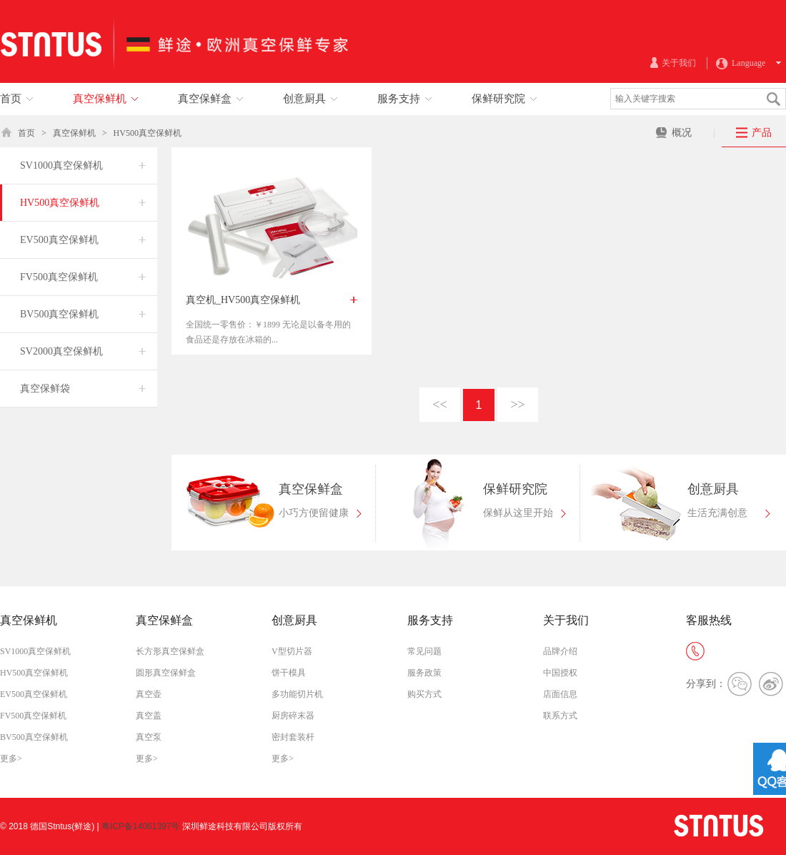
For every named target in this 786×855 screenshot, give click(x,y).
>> (517, 404)
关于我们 (566, 620)
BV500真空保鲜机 (34, 737)
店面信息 (560, 694)
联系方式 (560, 716)
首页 (26, 133)
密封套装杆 (293, 737)
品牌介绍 (560, 651)
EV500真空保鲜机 (33, 694)
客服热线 (709, 620)
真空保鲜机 (74, 133)
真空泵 (148, 737)
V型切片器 (292, 651)
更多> (11, 758)
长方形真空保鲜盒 (170, 651)
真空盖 (148, 716)
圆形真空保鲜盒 (166, 673)
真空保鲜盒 (311, 489)
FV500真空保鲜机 (33, 716)
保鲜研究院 (515, 489)
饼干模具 (289, 673)
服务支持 (430, 620)
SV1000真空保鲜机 (35, 651)
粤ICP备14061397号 (140, 826)
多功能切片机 (297, 694)
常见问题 (424, 651)
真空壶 (148, 694)
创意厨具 (713, 489)
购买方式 (424, 694)
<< (439, 404)
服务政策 (424, 673)
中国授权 (560, 673)
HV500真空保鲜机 (147, 133)
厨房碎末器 (293, 716)
